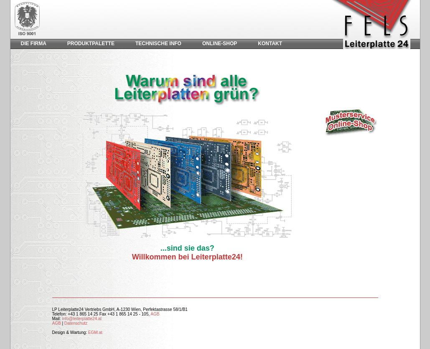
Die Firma (33, 43)
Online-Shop (219, 43)
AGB (154, 314)
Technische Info (158, 43)
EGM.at (95, 332)
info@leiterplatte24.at (82, 318)
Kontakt (270, 43)
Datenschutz (76, 323)
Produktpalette (90, 43)
